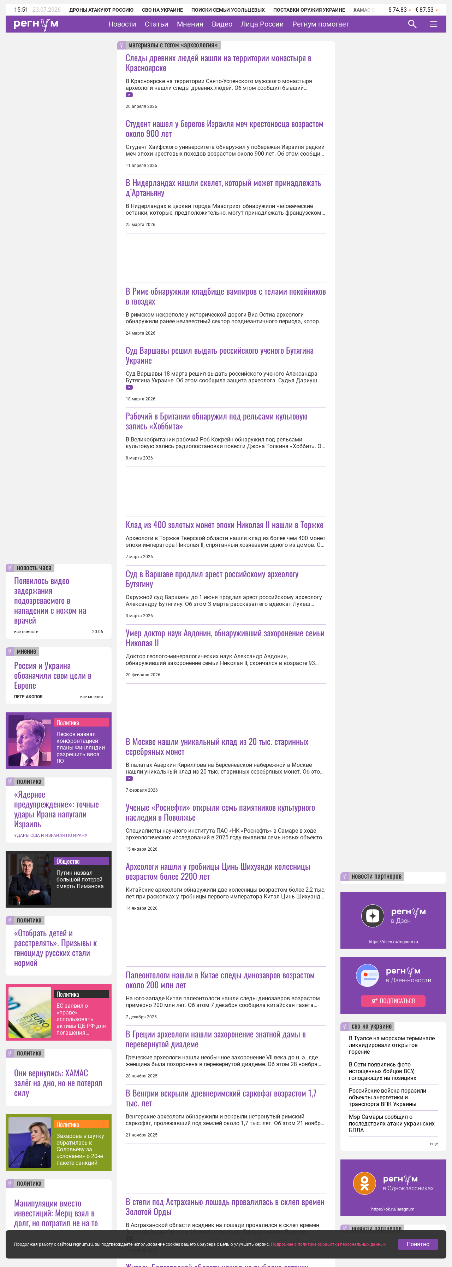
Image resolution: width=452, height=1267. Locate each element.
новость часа (34, 568)
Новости (122, 24)
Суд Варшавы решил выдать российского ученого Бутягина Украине (220, 354)
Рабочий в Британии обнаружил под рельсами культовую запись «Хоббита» (217, 420)
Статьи (156, 24)
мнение (26, 651)
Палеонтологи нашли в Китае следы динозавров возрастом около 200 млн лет (220, 979)
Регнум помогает (321, 24)
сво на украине (372, 1026)
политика (29, 781)
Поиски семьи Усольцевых (228, 10)
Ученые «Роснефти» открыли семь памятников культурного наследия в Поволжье (220, 811)
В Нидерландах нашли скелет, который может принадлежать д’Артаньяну (223, 187)
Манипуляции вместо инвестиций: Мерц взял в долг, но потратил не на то (56, 1212)
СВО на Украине (162, 10)
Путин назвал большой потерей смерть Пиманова (80, 879)
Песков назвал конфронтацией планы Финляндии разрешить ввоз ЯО (80, 747)
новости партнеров (377, 876)
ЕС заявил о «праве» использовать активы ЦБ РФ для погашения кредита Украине (81, 1019)
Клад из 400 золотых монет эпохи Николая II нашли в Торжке (224, 524)
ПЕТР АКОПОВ (28, 696)
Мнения (190, 24)
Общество (68, 861)
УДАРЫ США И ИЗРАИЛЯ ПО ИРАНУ (51, 835)
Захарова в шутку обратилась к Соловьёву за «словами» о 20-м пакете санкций (80, 1149)
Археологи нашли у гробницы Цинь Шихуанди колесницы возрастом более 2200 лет (218, 871)
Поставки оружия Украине (309, 10)
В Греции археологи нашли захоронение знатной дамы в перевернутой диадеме (216, 1038)
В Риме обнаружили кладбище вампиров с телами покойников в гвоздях (226, 295)
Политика (67, 722)
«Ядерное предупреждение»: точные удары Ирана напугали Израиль (56, 808)
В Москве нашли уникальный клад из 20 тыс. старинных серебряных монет (217, 746)
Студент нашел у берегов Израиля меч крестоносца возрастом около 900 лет (224, 128)
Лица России (262, 24)
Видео (222, 24)
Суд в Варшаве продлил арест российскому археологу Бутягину (212, 578)
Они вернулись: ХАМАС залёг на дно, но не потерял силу (58, 1082)
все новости (26, 631)
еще (434, 1143)
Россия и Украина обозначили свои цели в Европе (52, 675)
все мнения (91, 696)
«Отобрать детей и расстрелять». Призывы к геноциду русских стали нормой (55, 947)
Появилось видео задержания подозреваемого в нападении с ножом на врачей (50, 600)
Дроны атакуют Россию (101, 10)
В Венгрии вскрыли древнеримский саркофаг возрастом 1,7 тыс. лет (221, 1097)
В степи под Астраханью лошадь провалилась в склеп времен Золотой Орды (225, 1206)
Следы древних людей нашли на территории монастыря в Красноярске (218, 62)
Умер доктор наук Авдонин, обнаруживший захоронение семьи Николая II (225, 637)
